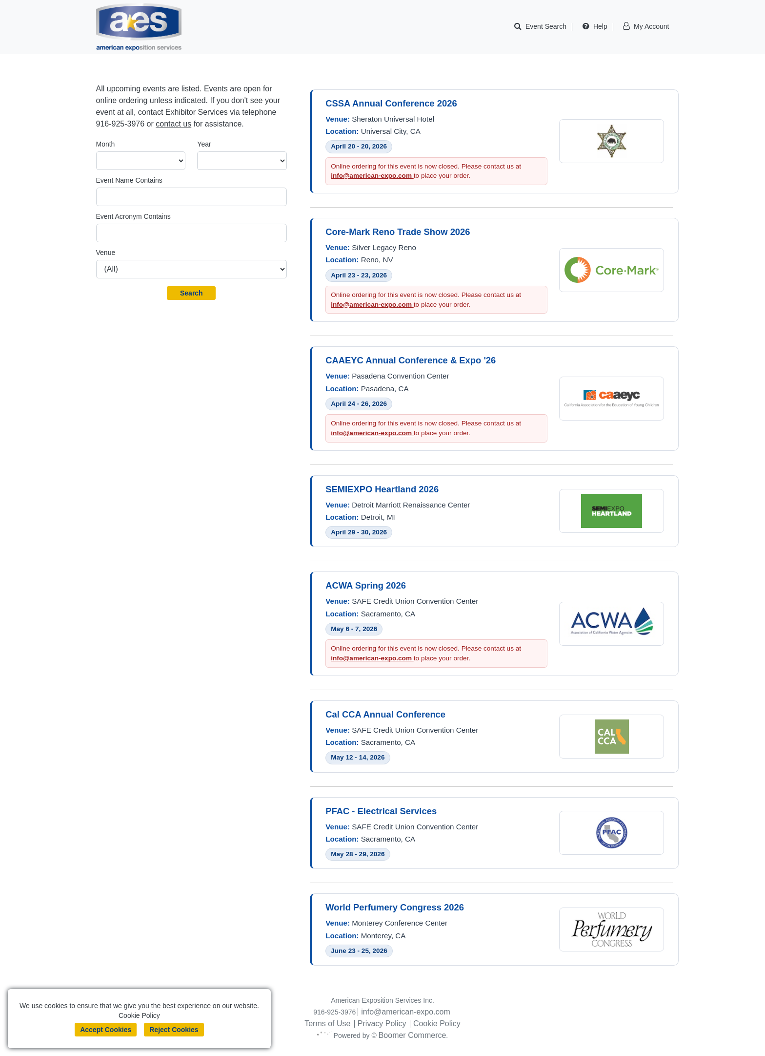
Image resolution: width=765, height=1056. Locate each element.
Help (600, 26)
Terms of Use (327, 1023)
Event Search (545, 26)
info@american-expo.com (372, 175)
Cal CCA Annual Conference (385, 714)
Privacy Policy (382, 1023)
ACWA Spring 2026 (365, 585)
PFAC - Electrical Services (381, 811)
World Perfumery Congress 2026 (394, 907)
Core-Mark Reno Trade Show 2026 (397, 232)
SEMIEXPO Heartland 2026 (382, 489)
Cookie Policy (437, 1023)
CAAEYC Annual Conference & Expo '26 (410, 360)
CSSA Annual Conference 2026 (391, 103)
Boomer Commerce (415, 1035)
